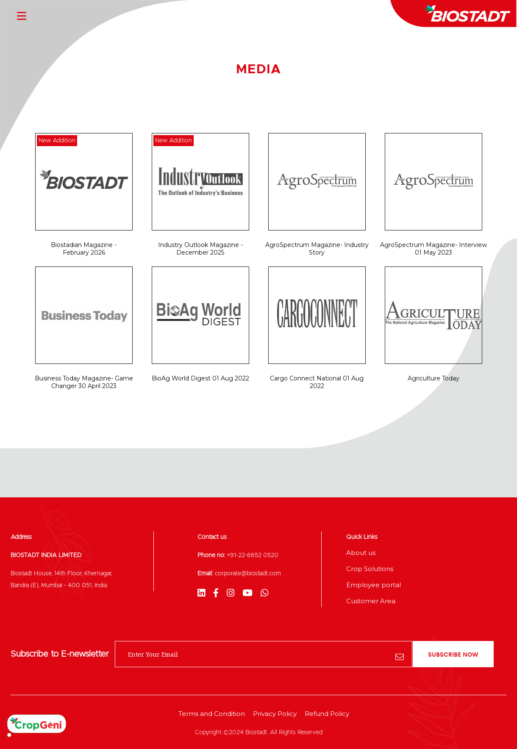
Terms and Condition (211, 714)
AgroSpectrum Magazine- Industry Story (317, 248)
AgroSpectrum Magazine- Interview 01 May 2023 (433, 248)
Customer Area (370, 601)
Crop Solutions (369, 569)
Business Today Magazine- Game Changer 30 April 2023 (84, 382)
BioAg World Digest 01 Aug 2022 (200, 378)
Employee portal (373, 585)
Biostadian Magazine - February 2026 (84, 248)
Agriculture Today (433, 378)
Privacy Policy (275, 714)
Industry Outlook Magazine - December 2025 (200, 248)
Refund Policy (327, 714)
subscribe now (453, 654)
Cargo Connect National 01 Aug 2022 (317, 382)
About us (360, 553)
